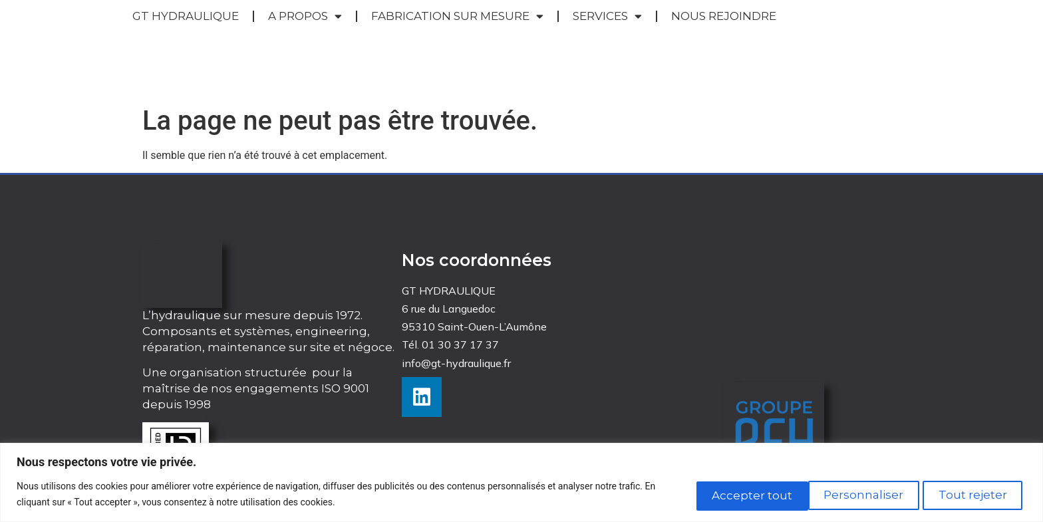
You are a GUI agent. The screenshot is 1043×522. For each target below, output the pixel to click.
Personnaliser (730, 494)
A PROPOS (305, 31)
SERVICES (607, 31)
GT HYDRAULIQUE (185, 30)
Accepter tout (967, 494)
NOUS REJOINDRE (723, 30)
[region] (521, 482)
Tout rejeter (848, 494)
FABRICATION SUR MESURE (457, 31)
